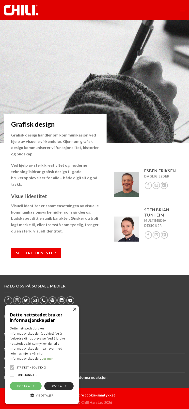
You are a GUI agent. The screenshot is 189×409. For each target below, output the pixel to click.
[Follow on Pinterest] (52, 300)
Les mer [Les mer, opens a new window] (47, 358)
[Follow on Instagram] (17, 300)
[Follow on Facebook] (148, 185)
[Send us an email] (156, 185)
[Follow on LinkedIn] (164, 185)
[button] (12, 367)
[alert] (42, 354)
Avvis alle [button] (59, 386)
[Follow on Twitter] (26, 300)
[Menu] (182, 10)
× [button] (74, 309)
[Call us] (44, 300)
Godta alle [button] (26, 386)
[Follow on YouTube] (70, 300)
